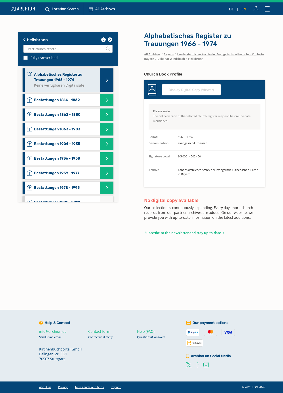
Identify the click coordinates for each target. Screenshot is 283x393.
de (231, 9)
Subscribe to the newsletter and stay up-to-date (183, 232)
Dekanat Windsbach (171, 59)
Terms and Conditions (89, 387)
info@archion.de (53, 331)
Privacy (63, 387)
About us (45, 387)
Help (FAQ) (146, 331)
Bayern (169, 54)
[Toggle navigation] (267, 8)
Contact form (99, 331)
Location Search (65, 8)
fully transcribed (44, 57)
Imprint (116, 387)
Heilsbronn (35, 39)
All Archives (105, 8)
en (243, 9)
